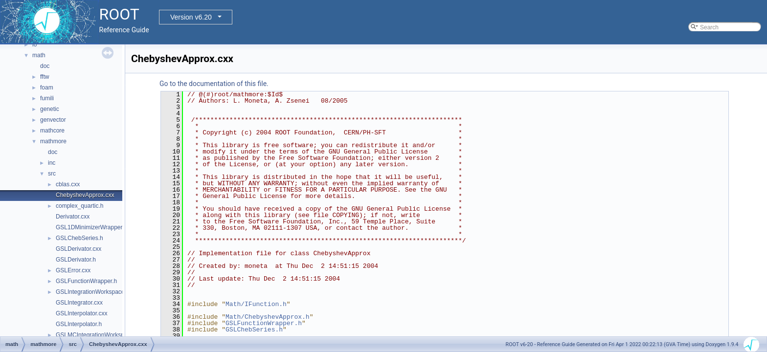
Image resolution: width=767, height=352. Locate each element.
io (34, 44)
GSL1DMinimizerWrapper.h (91, 227)
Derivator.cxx (73, 216)
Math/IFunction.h (256, 304)
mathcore (52, 130)
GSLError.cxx (73, 270)
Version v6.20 (191, 17)
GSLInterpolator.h (79, 324)
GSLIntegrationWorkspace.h (93, 291)
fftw (44, 76)
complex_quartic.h (79, 205)
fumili (47, 98)
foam (46, 87)
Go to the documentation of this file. (214, 84)
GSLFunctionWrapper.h (86, 281)
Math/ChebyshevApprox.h (268, 316)
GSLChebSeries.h (79, 238)
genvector (53, 119)
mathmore (53, 141)
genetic (49, 109)
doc (44, 66)
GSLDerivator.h (76, 259)
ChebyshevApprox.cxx (85, 195)
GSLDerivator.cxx (78, 248)
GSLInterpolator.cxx (81, 313)
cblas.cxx (68, 184)
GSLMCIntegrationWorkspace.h (97, 334)
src (52, 173)
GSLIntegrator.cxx (79, 302)
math (38, 55)
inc (51, 162)
